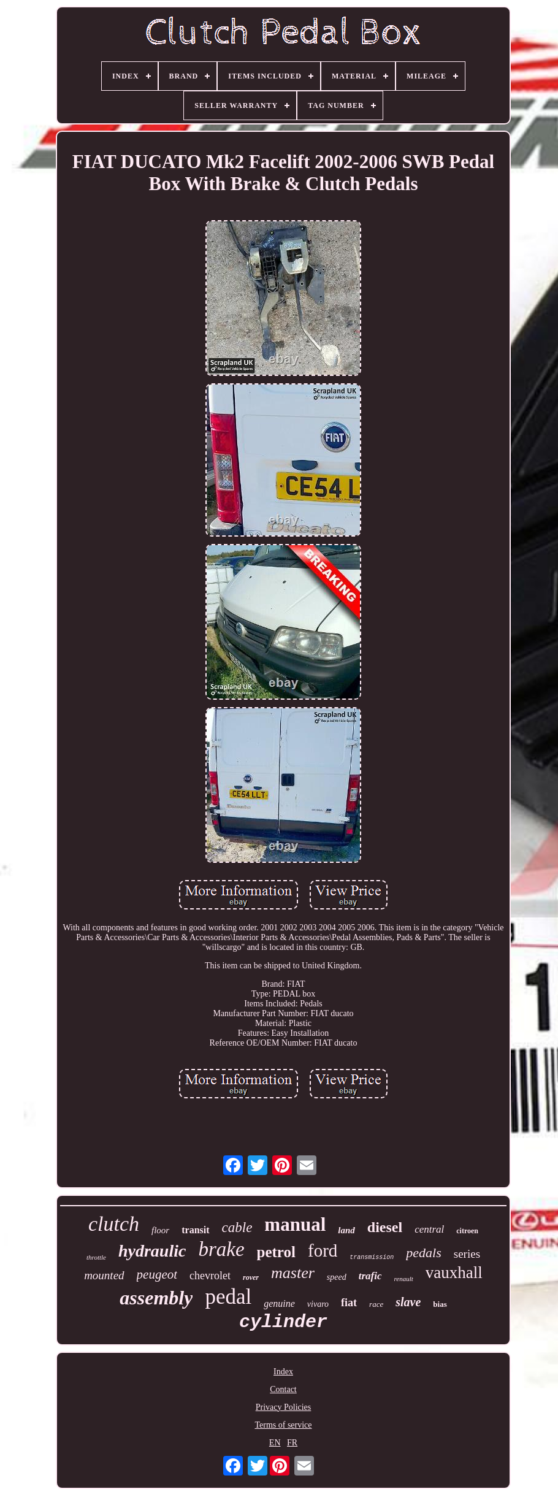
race (376, 1304)
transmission (372, 1257)
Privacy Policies (283, 1407)
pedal (228, 1297)
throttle (96, 1257)
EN (275, 1442)
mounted (104, 1275)
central (429, 1229)
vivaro (318, 1304)
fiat (349, 1302)
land (346, 1230)
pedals (423, 1252)
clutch (113, 1223)
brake (221, 1249)
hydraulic (152, 1250)
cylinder (283, 1322)
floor (160, 1230)
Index (283, 1371)
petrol (276, 1252)
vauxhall (454, 1272)
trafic (370, 1276)
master (293, 1273)
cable (237, 1227)
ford (322, 1250)
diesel (384, 1227)
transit (195, 1230)
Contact (283, 1389)
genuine (279, 1303)
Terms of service (282, 1425)
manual (295, 1224)
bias (439, 1304)
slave (408, 1302)
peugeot (157, 1274)
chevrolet (210, 1275)
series (467, 1253)
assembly (156, 1298)
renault (403, 1278)
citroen (467, 1231)
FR (292, 1442)
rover (251, 1277)
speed (336, 1277)
